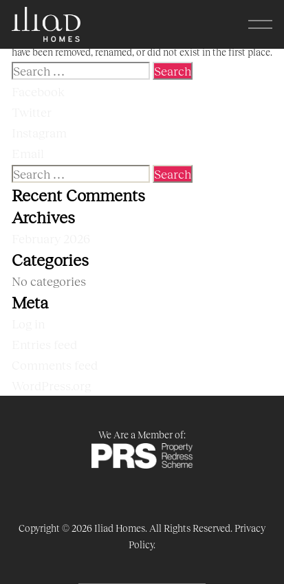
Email (28, 153)
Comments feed (55, 364)
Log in (28, 323)
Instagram (39, 132)
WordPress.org (51, 385)
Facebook (38, 91)
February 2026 (51, 238)
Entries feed (44, 344)
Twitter (32, 112)
